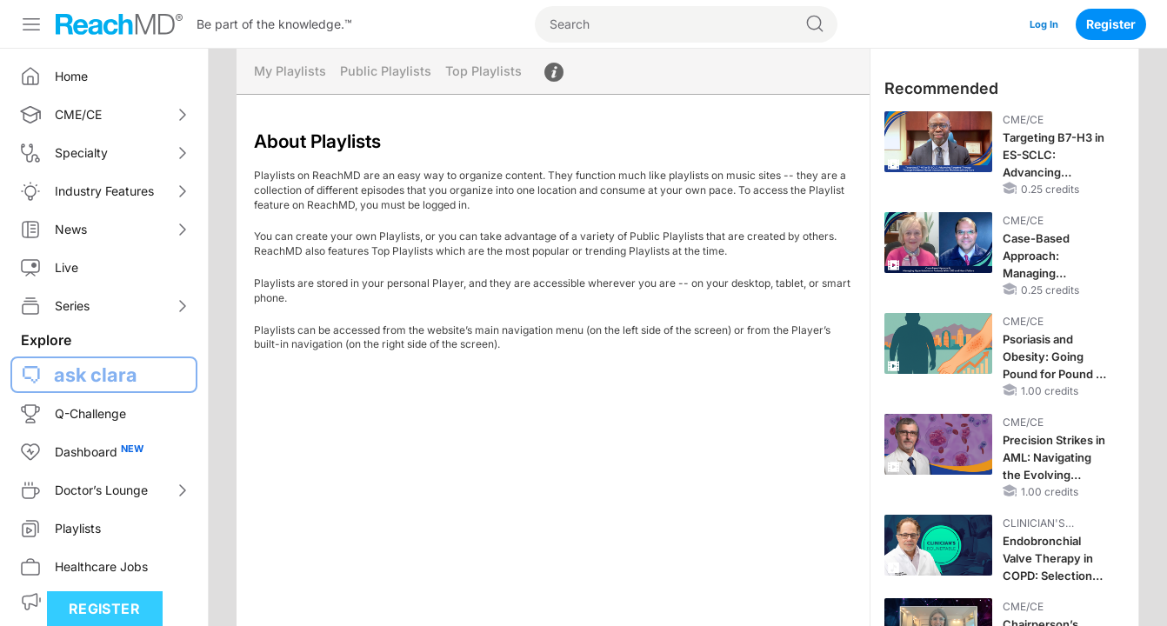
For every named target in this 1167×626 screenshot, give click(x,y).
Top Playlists (491, 71)
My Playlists (292, 71)
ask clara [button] (95, 374)
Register (1111, 24)
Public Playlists (390, 71)
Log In (1040, 24)
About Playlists (563, 72)
